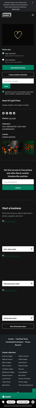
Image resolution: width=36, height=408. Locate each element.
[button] (3, 402)
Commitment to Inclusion (14, 341)
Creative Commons (8, 136)
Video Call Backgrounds (25, 385)
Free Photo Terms (22, 338)
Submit (18, 187)
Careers (11, 338)
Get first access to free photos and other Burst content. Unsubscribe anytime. (18, 93)
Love (3, 126)
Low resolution (10, 60)
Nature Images (6, 362)
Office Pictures (6, 365)
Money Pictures (23, 365)
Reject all (11, 402)
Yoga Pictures (6, 382)
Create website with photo (18, 74)
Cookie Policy (29, 406)
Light (19, 126)
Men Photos (22, 375)
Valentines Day (11, 126)
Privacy (27, 341)
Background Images (8, 372)
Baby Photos (6, 385)
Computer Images (7, 369)
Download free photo (18, 67)
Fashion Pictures (23, 356)
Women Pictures (7, 375)
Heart (24, 126)
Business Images (7, 356)
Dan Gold (12, 118)
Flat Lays (21, 369)
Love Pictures (6, 378)
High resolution (10, 53)
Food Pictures (22, 362)
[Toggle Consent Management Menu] (3, 402)
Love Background (8, 128)
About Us (18, 344)
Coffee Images (22, 359)
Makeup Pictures (7, 359)
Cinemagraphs (22, 372)
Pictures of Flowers (24, 378)
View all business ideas (18, 326)
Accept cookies (23, 402)
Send (6, 86)
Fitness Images (23, 382)
